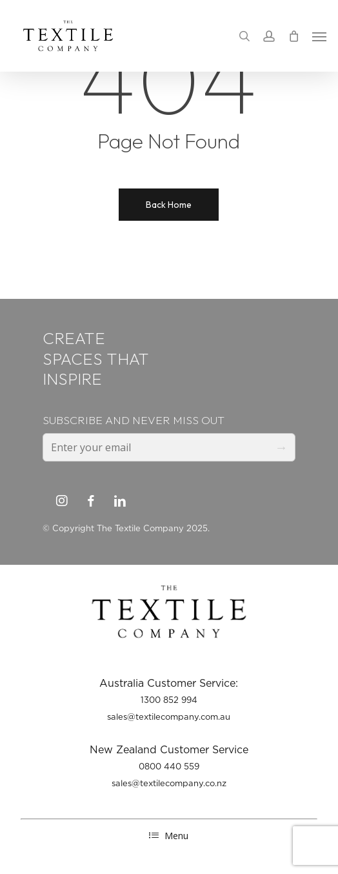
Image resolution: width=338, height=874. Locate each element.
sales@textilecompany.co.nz (169, 783)
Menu (168, 835)
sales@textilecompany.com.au (168, 716)
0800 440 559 (169, 766)
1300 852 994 (169, 700)
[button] (319, 36)
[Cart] (293, 36)
